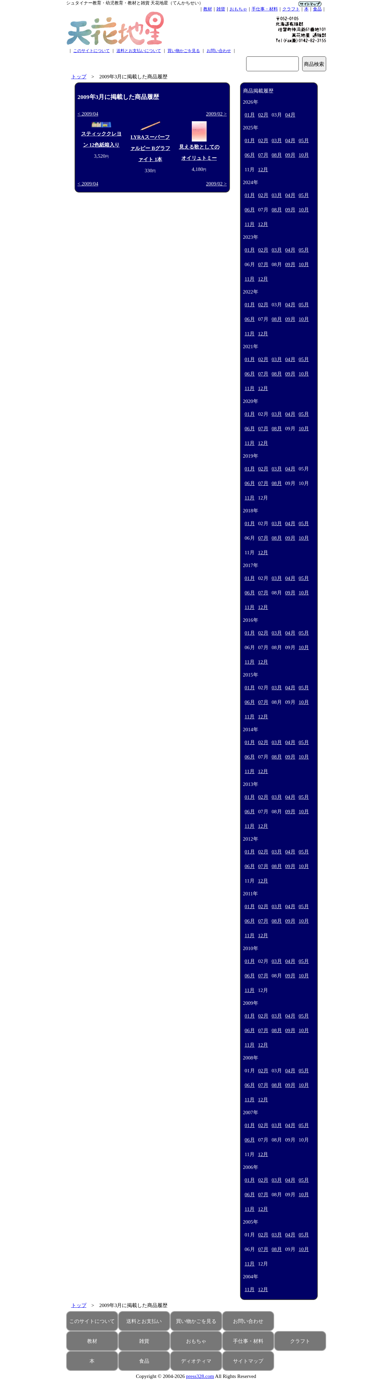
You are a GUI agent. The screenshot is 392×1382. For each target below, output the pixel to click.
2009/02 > (216, 114)
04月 (290, 115)
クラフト (291, 8)
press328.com (200, 1376)
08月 (277, 155)
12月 (263, 169)
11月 (250, 224)
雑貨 (220, 8)
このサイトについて (91, 50)
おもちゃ (238, 8)
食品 (317, 8)
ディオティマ (196, 1361)
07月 (263, 155)
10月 (304, 155)
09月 (290, 155)
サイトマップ (248, 1361)
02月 (263, 115)
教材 (207, 8)
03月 (277, 140)
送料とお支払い (144, 1321)
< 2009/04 (88, 114)
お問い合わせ (219, 50)
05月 (304, 140)
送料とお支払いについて (138, 50)
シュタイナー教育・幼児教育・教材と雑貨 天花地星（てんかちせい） (134, 2)
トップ (78, 76)
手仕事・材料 (265, 8)
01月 (250, 115)
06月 (250, 155)
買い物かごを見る (183, 50)
